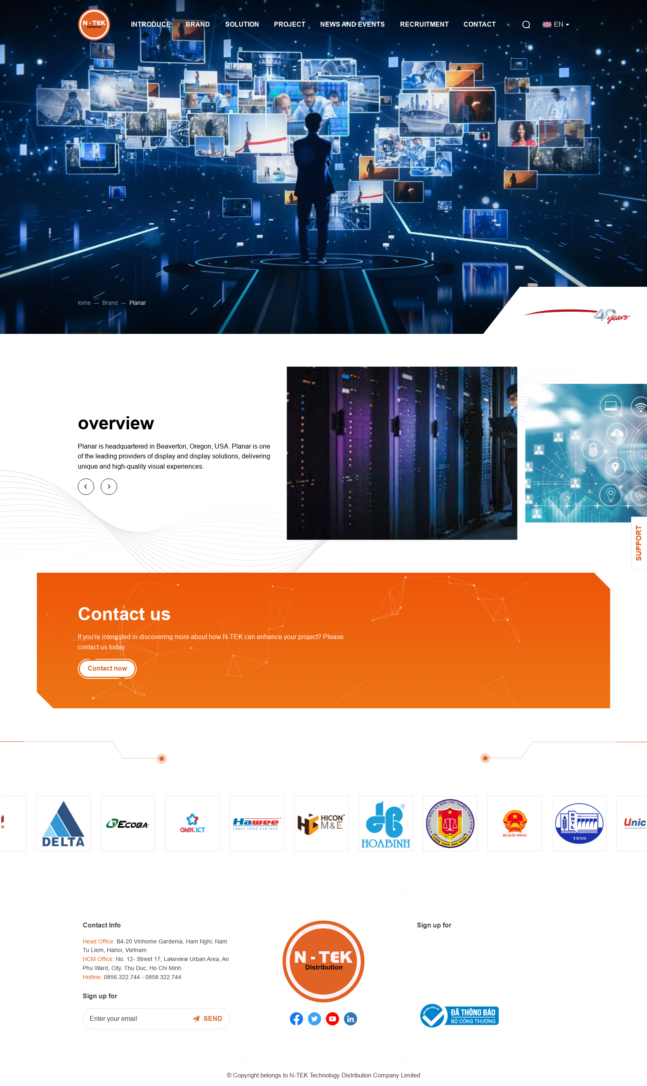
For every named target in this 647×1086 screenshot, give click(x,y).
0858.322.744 (163, 977)
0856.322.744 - (124, 977)
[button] (86, 486)
